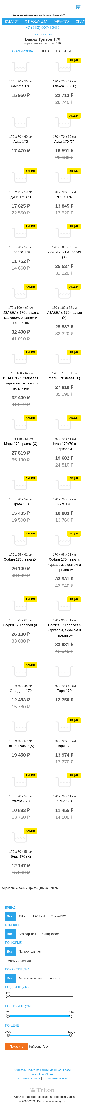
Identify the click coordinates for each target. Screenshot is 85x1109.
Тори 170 (64, 746)
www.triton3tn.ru (42, 1074)
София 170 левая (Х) (21, 559)
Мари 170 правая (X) (20, 444)
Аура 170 (20, 141)
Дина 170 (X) (21, 197)
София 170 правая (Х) (21, 625)
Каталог (12, 21)
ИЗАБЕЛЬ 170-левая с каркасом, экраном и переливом (21, 318)
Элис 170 (64, 801)
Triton (36, 34)
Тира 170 (64, 691)
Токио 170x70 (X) (20, 746)
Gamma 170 (20, 86)
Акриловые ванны (55, 1078)
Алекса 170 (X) (64, 86)
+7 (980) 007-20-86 (42, 27)
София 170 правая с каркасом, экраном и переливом (64, 630)
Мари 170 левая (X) (64, 378)
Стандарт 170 (21, 691)
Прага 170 (21, 504)
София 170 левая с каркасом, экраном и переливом (64, 565)
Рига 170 (64, 504)
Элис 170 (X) (21, 856)
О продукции (36, 21)
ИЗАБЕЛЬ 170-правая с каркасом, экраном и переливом (21, 383)
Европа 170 (21, 252)
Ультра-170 (21, 801)
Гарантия (61, 21)
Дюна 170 (64, 197)
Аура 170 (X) (64, 141)
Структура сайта (29, 1078)
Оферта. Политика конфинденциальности (42, 1069)
